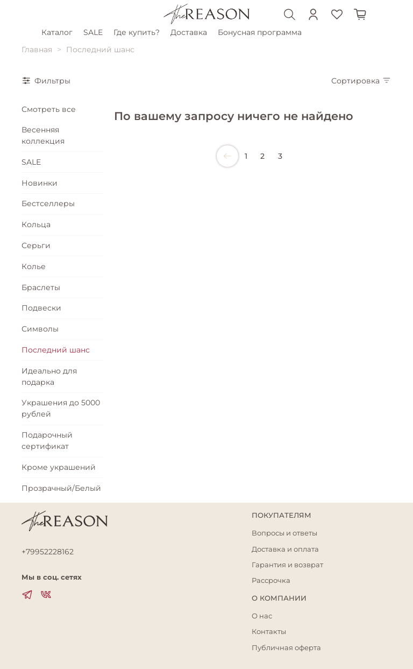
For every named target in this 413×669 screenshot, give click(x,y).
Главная (37, 49)
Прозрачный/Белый (61, 488)
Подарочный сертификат (47, 440)
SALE (94, 32)
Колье (34, 266)
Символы (40, 329)
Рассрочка (271, 580)
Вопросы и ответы (284, 533)
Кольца (36, 224)
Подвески (41, 308)
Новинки (40, 183)
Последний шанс (56, 350)
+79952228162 (48, 552)
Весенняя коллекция (43, 135)
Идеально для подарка (49, 376)
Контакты (269, 632)
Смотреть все (49, 109)
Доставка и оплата (285, 549)
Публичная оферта (286, 648)
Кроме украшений (59, 467)
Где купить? (138, 32)
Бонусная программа (261, 32)
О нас (262, 616)
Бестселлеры (48, 203)
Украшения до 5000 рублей (61, 408)
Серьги (36, 245)
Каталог (58, 32)
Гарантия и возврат (287, 565)
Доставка (190, 32)
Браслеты (41, 287)
